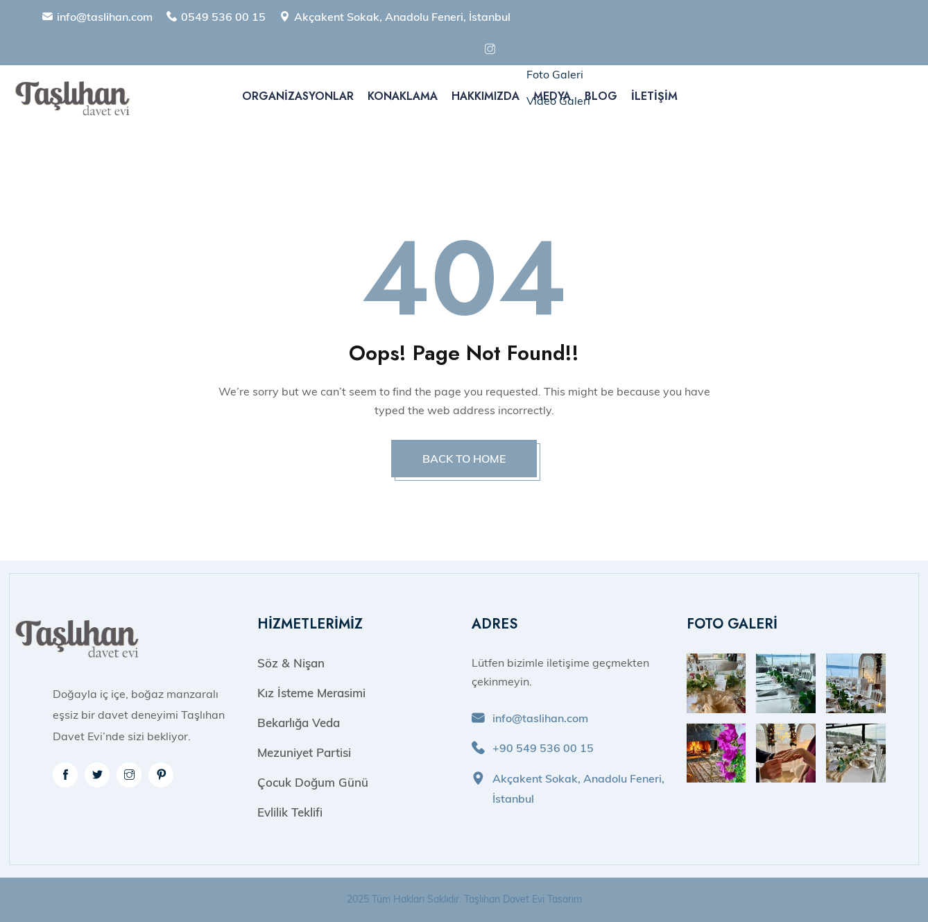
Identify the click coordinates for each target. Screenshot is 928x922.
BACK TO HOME (464, 459)
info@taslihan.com (105, 17)
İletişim (654, 96)
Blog (601, 96)
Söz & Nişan (291, 663)
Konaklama (403, 96)
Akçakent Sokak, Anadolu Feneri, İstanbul (402, 17)
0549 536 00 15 (223, 17)
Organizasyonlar (298, 96)
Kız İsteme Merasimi (311, 692)
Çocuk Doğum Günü (312, 782)
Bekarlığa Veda (298, 722)
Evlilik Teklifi (290, 812)
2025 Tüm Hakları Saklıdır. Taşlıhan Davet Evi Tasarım (464, 899)
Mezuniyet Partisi (304, 752)
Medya (552, 96)
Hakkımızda (485, 96)
